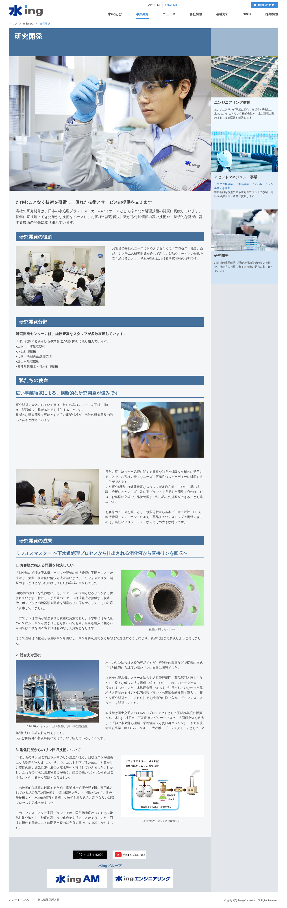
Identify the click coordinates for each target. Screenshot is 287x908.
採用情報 (271, 14)
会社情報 (195, 14)
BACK (227, 42)
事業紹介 (142, 14)
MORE (269, 126)
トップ (13, 23)
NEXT (261, 42)
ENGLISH (171, 5)
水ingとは (115, 14)
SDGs (247, 14)
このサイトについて (21, 899)
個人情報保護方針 (48, 899)
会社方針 (222, 14)
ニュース (169, 14)
